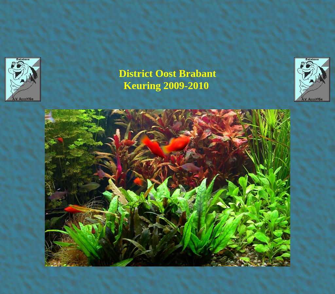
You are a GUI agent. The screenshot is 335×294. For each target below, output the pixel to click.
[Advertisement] (167, 23)
